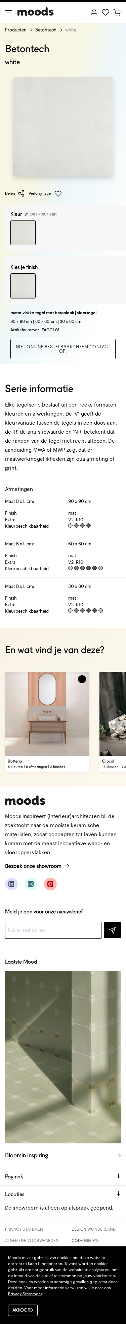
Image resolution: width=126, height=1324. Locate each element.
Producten (16, 29)
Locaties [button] (63, 1194)
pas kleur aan (41, 213)
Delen (15, 193)
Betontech (45, 29)
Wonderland (101, 1229)
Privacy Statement (25, 1229)
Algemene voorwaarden (32, 1240)
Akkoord (22, 1310)
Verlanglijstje (45, 193)
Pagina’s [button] (63, 1176)
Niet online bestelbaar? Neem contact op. (63, 349)
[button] (82, 679)
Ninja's (91, 1240)
